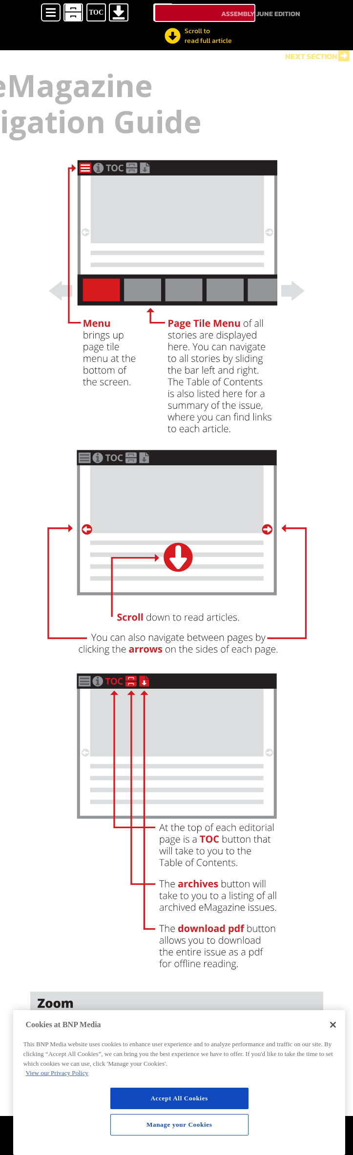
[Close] (333, 1025)
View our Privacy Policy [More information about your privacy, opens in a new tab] (56, 1072)
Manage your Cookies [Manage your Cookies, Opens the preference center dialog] (179, 1124)
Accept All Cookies (179, 1098)
